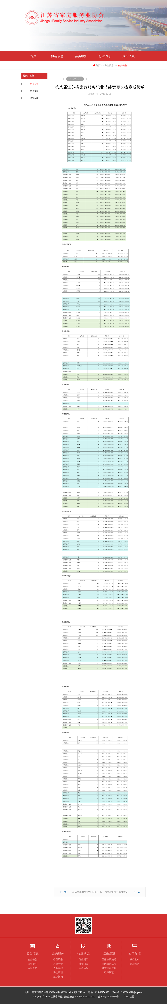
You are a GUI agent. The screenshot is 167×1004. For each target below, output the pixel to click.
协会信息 (57, 56)
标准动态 (134, 963)
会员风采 (58, 959)
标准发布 (134, 959)
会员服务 (81, 56)
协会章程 (58, 972)
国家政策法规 (109, 959)
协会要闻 (34, 91)
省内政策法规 (109, 963)
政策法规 (128, 56)
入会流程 (58, 968)
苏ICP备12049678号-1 (109, 996)
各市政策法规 (109, 968)
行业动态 (105, 56)
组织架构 (58, 976)
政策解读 (109, 972)
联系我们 (81, 66)
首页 (33, 56)
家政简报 (83, 968)
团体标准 (33, 66)
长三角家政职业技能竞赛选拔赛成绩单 (120, 892)
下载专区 (57, 66)
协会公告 (34, 84)
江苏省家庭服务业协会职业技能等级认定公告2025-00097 (99, 892)
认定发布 (34, 98)
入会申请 (58, 963)
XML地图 (129, 996)
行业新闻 (83, 959)
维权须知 (83, 963)
